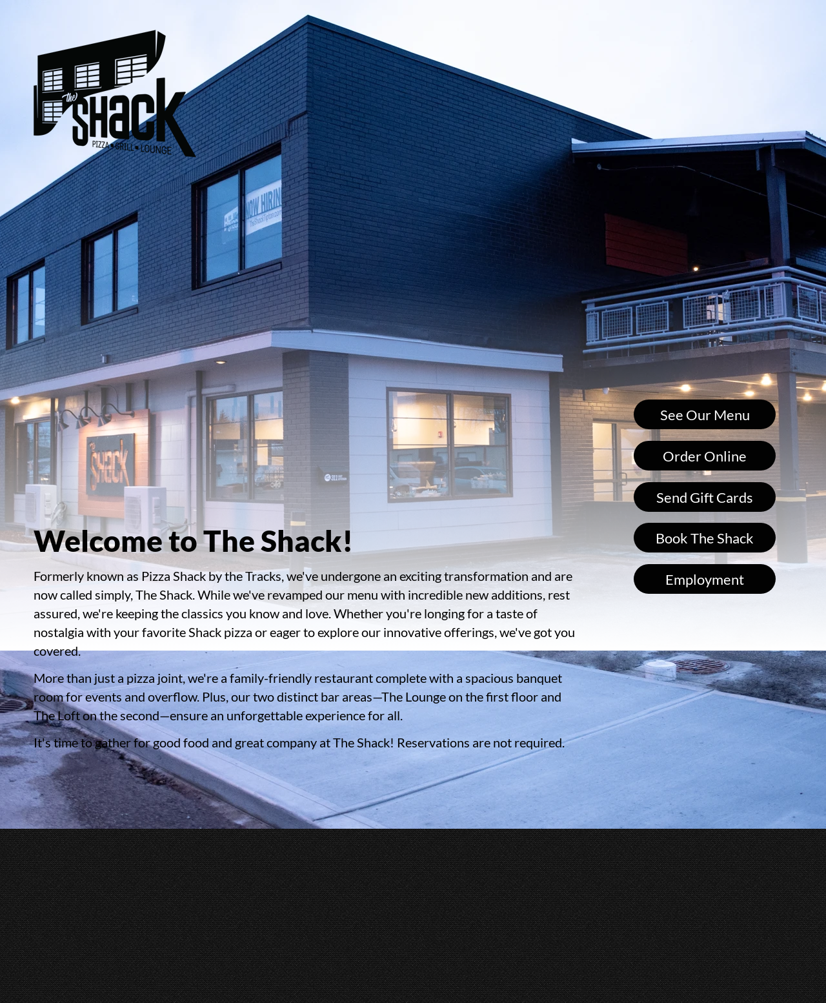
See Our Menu (705, 414)
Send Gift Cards (704, 497)
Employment (704, 579)
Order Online (705, 456)
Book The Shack (705, 538)
